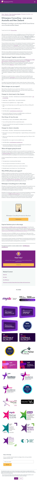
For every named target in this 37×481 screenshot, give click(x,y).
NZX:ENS (16, 45)
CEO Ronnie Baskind (7, 153)
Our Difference (6, 279)
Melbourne (12, 64)
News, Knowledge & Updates (14, 14)
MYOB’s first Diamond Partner (14, 193)
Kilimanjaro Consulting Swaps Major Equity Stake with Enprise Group (16, 282)
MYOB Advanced (28, 59)
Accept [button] (16, 478)
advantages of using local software (13, 179)
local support (12, 77)
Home (3, 14)
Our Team (5, 277)
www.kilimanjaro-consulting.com (16, 111)
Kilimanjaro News (14, 30)
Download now (18, 219)
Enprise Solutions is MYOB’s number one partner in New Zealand (14, 227)
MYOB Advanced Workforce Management (17, 61)
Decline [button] (21, 478)
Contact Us (18, 264)
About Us (6, 14)
